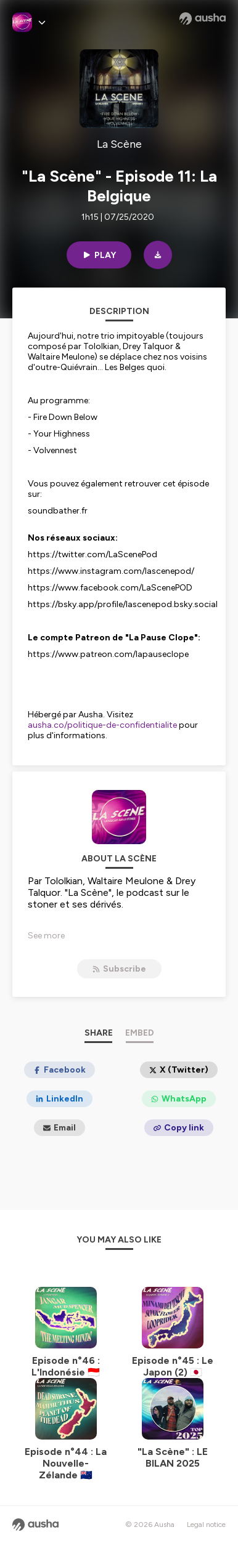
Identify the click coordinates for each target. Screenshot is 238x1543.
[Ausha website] (202, 18)
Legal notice (206, 1524)
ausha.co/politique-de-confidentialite (102, 725)
